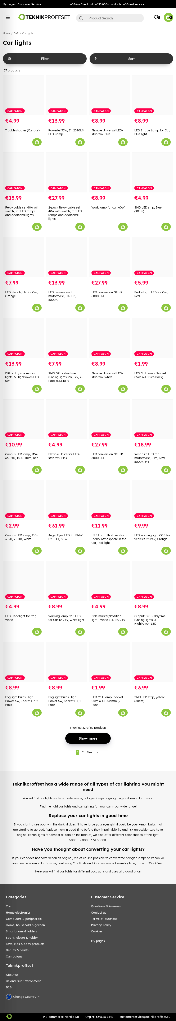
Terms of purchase (104, 919)
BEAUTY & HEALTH (17, 950)
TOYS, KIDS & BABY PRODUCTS (25, 944)
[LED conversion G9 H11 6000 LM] (109, 419)
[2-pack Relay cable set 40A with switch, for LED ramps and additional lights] (66, 173)
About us (12, 975)
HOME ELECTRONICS (18, 912)
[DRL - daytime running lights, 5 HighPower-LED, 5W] (23, 338)
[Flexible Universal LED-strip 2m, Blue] (109, 95)
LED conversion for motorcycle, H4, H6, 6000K (62, 296)
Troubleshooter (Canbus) (22, 130)
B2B (9, 987)
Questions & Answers (106, 906)
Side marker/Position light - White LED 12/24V (108, 618)
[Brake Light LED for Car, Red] (152, 257)
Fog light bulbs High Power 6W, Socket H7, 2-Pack (22, 701)
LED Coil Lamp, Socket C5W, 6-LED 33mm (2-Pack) (107, 701)
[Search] (110, 18)
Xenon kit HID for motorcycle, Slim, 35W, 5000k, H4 (150, 458)
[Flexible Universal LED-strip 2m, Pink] (66, 419)
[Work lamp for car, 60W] (109, 173)
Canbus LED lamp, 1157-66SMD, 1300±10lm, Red (22, 456)
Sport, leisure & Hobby (22, 938)
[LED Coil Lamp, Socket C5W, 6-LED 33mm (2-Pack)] (109, 662)
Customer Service (29, 4)
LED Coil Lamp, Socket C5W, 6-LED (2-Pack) (150, 375)
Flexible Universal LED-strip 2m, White (107, 375)
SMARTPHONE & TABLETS (21, 931)
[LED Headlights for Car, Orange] (23, 257)
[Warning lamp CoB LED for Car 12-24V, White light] (66, 581)
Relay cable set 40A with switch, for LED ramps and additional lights (22, 211)
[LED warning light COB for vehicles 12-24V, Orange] (152, 500)
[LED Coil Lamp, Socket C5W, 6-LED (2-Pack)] (152, 338)
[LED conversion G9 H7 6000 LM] (109, 257)
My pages (9, 4)
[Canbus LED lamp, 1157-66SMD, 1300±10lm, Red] (23, 419)
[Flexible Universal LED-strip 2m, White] (109, 338)
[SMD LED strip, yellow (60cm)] (152, 662)
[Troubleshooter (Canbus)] (23, 95)
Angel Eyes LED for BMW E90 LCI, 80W (65, 537)
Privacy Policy (101, 925)
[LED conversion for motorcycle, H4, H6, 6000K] (66, 257)
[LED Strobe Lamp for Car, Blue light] (152, 95)
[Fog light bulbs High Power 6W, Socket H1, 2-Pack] (66, 662)
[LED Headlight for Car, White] (23, 581)
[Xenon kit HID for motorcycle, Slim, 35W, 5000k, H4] (152, 419)
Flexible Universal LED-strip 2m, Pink (64, 456)
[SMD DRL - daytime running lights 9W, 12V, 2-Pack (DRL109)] (66, 338)
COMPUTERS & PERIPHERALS (24, 919)
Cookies (97, 931)
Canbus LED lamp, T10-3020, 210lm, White (21, 537)
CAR (16, 33)
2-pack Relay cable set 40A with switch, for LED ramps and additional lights (65, 213)
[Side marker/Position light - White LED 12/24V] (109, 581)
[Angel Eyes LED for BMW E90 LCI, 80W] (66, 500)
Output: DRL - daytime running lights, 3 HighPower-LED (150, 620)
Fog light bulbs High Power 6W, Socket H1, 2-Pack (65, 701)
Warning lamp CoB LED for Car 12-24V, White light (66, 618)
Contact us (98, 912)
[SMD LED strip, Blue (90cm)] (152, 173)
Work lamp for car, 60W (108, 207)
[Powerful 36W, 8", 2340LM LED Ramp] (66, 95)
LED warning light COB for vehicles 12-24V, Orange (152, 537)
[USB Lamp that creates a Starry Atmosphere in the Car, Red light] (109, 500)
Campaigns (14, 956)
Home (6, 33)
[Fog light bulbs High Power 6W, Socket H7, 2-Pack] (23, 662)
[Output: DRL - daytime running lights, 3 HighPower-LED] (152, 581)
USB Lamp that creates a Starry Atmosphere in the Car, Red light (109, 539)
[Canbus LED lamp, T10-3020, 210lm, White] (23, 500)
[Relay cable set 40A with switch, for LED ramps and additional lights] (23, 173)
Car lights (27, 33)
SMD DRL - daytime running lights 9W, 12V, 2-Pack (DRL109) (65, 377)
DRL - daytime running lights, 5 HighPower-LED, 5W (22, 377)
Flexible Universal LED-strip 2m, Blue (107, 132)
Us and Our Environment (23, 981)
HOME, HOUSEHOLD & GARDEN (25, 925)
